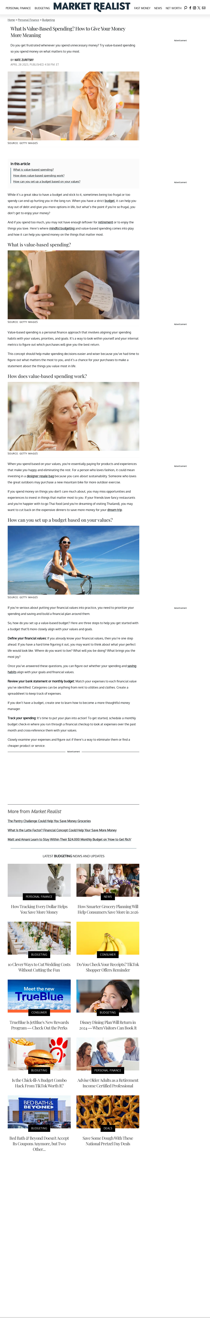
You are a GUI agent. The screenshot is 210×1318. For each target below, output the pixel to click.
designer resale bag (40, 476)
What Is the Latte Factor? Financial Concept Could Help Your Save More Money (62, 830)
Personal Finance (18, 8)
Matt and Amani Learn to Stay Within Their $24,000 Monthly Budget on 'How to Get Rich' (69, 839)
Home (11, 19)
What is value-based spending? (33, 169)
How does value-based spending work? (38, 175)
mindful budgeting (62, 228)
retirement (105, 222)
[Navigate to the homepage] (92, 7)
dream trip (114, 510)
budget (110, 201)
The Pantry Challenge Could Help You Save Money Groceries (49, 821)
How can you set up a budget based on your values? (46, 181)
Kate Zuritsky (24, 60)
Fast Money (142, 8)
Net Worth (173, 8)
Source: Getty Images (23, 143)
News (158, 8)
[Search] (185, 7)
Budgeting (42, 8)
